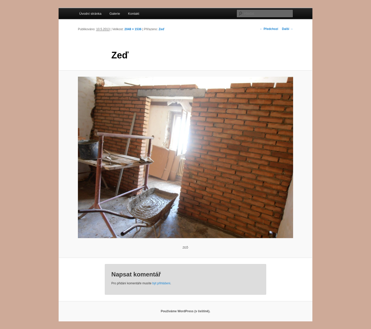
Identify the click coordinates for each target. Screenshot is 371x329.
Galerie (114, 13)
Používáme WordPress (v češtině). (185, 311)
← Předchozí (269, 29)
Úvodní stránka (90, 13)
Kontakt (133, 13)
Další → (287, 29)
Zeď (161, 29)
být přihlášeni (161, 283)
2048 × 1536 (132, 29)
